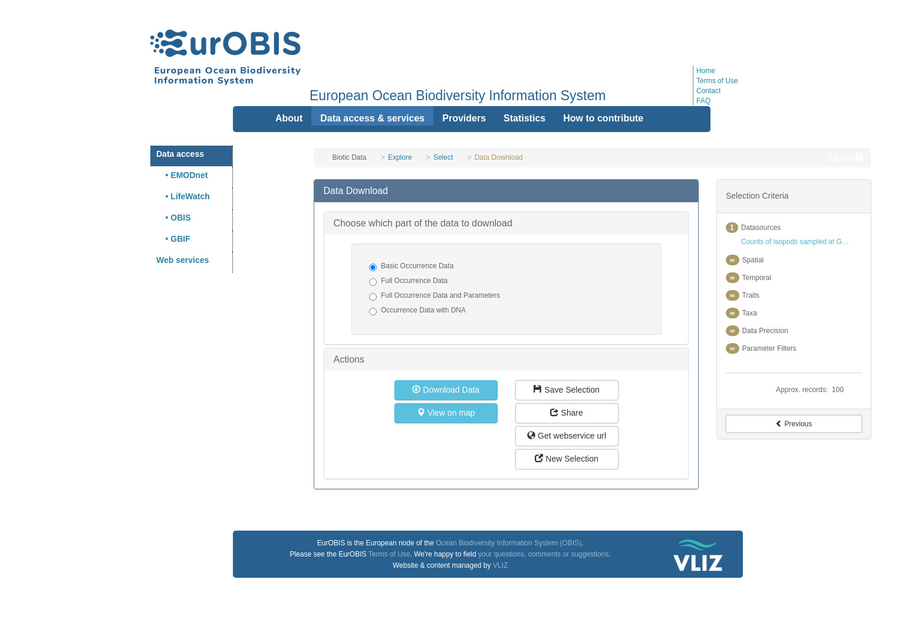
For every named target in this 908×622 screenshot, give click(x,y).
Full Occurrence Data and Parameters (434, 296)
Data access (180, 154)
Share (566, 412)
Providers (464, 118)
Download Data (445, 389)
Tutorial (844, 157)
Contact (708, 91)
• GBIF (173, 238)
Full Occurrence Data (408, 281)
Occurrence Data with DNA (417, 310)
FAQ (703, 101)
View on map (446, 412)
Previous (793, 424)
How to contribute (603, 118)
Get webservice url (566, 435)
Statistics (524, 118)
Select (443, 157)
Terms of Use (717, 81)
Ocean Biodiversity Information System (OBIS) (508, 543)
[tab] (506, 191)
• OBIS (173, 217)
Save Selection (566, 389)
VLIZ (500, 565)
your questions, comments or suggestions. (544, 554)
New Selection (566, 458)
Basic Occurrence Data (411, 266)
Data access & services (372, 118)
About (288, 118)
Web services (182, 260)
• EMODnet (182, 175)
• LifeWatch (183, 196)
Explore (400, 157)
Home (705, 71)
